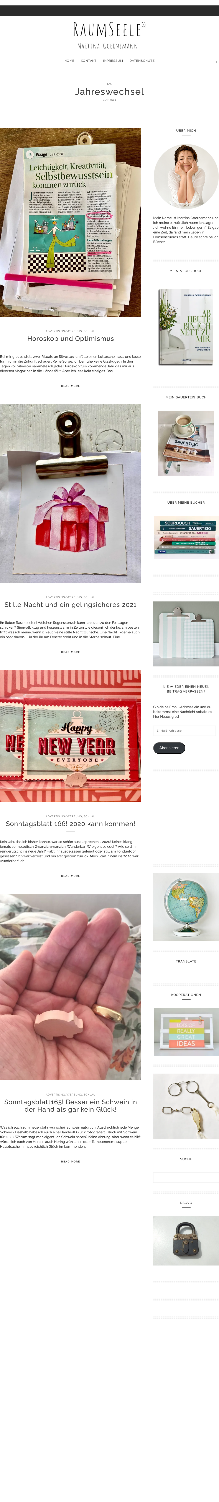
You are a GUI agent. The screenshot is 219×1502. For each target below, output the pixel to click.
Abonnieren (169, 748)
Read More (70, 386)
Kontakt (89, 60)
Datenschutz (142, 60)
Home (69, 60)
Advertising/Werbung (64, 331)
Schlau (90, 331)
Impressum (113, 60)
